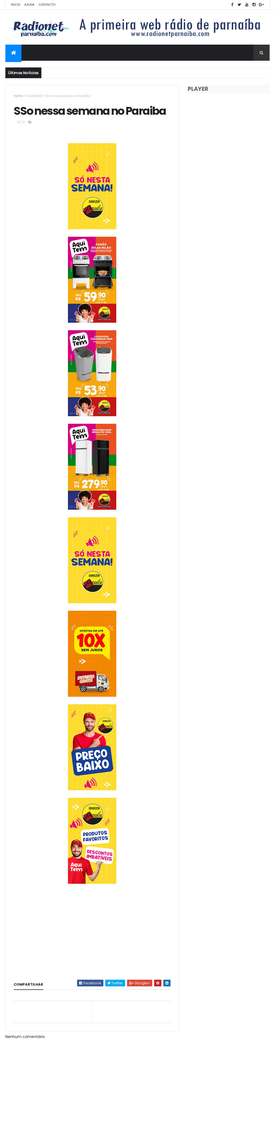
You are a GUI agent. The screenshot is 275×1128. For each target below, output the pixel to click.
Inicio (15, 4)
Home (18, 96)
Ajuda (29, 4)
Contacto (46, 4)
